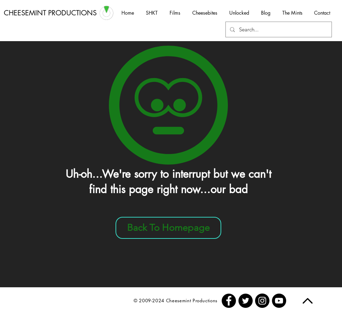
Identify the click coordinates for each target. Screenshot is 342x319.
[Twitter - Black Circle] (245, 301)
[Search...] (278, 29)
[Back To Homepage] (168, 228)
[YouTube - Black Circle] (279, 301)
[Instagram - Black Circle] (262, 301)
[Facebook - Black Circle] (229, 301)
